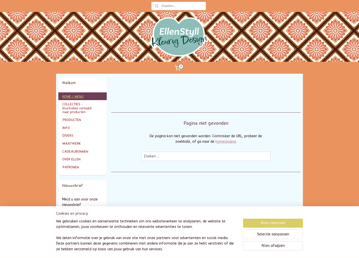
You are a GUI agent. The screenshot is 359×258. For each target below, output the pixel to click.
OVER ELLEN (71, 159)
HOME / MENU (73, 96)
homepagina (225, 141)
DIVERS (67, 135)
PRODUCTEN (82, 120)
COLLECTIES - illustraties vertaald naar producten (82, 108)
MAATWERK (82, 143)
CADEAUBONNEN (75, 151)
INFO (82, 128)
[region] (146, 238)
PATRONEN (70, 167)
